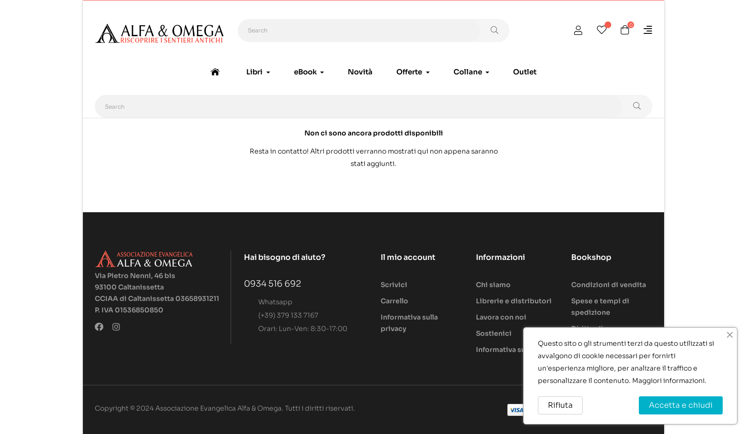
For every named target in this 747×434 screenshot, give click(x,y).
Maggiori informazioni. (669, 380)
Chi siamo (493, 284)
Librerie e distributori (514, 301)
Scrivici (394, 284)
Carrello (394, 301)
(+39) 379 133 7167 (288, 315)
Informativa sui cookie (515, 349)
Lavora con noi (501, 317)
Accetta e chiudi (681, 405)
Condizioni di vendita (608, 284)
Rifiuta (560, 405)
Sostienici (494, 333)
